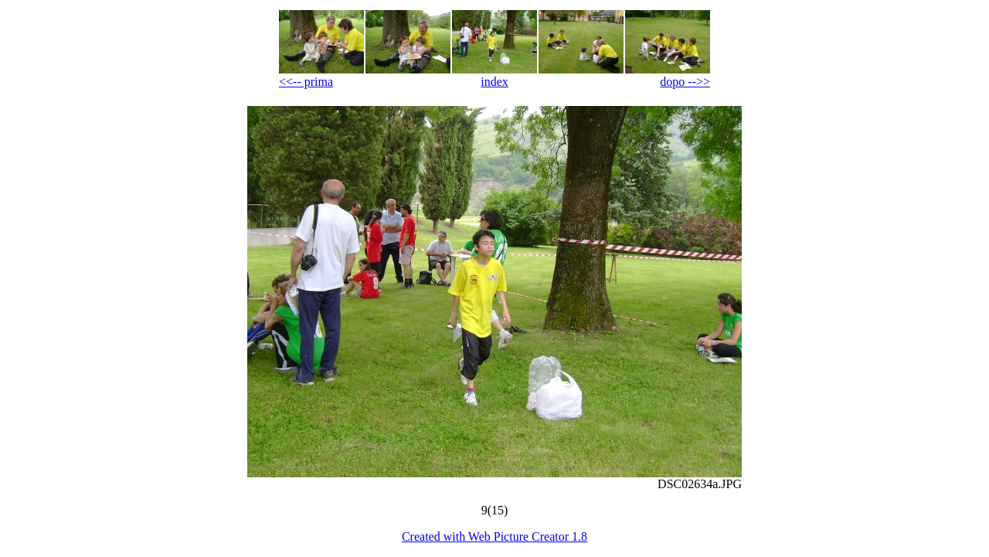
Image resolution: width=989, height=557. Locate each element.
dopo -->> (685, 81)
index (494, 81)
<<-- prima (306, 81)
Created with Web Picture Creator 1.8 (494, 536)
